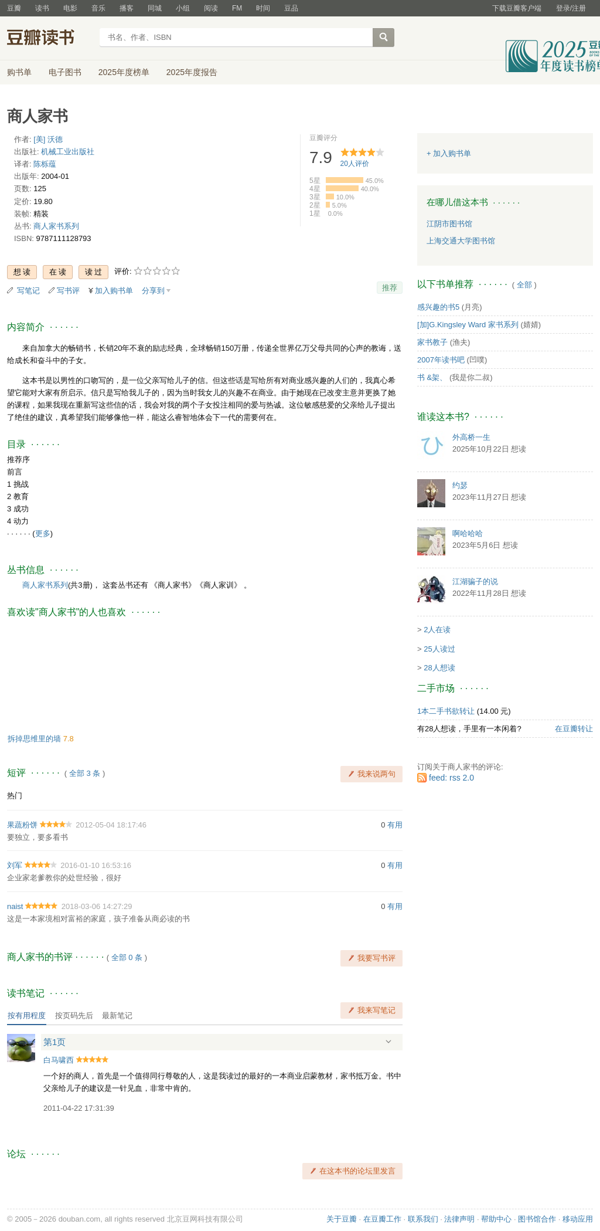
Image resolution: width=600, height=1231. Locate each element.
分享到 (153, 290)
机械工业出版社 (67, 151)
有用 (395, 824)
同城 (155, 8)
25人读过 (439, 649)
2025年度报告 (191, 72)
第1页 (54, 1042)
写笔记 (28, 290)
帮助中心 (496, 1219)
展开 (388, 1041)
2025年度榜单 (123, 72)
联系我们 (423, 1219)
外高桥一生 (471, 437)
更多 (42, 533)
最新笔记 (117, 1015)
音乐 (98, 8)
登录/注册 (571, 8)
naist (15, 906)
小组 (183, 8)
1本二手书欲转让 (446, 711)
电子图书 (65, 72)
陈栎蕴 (44, 164)
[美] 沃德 (48, 139)
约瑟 (460, 485)
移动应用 (577, 1219)
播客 (127, 8)
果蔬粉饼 (22, 824)
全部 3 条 (84, 773)
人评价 (354, 164)
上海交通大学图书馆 (461, 240)
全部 (524, 284)
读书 (42, 8)
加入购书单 (114, 290)
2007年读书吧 (441, 359)
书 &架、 (432, 377)
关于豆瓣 (341, 1219)
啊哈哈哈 (467, 533)
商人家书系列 (56, 226)
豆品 (291, 8)
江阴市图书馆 (449, 223)
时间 (263, 8)
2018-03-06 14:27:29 (97, 906)
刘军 (14, 865)
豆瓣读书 (49, 38)
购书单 (19, 72)
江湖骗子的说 (475, 581)
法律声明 (459, 1219)
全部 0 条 (126, 957)
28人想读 (439, 667)
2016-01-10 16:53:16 (95, 865)
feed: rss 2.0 (451, 777)
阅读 (211, 8)
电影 (70, 8)
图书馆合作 (537, 1219)
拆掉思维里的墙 (35, 738)
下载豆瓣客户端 (516, 8)
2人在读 (437, 629)
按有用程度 (27, 1015)
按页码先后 (74, 1015)
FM (237, 8)
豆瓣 (14, 8)
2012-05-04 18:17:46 (111, 824)
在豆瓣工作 (382, 1219)
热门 (14, 795)
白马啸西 (58, 1060)
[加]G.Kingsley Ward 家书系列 (468, 324)
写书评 (68, 290)
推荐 (389, 287)
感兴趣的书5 (438, 307)
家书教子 (432, 342)
